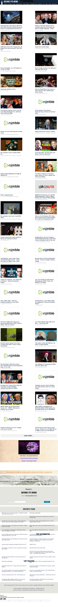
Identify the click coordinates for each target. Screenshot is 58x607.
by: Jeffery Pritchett (38, 114)
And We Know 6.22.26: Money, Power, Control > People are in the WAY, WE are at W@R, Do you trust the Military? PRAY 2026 (46, 430)
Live (43, 3)
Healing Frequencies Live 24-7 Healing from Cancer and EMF (11, 428)
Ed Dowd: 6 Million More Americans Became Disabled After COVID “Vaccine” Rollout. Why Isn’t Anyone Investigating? (11, 324)
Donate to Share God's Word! (29, 461)
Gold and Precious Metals (47, 220)
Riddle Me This (33, 544)
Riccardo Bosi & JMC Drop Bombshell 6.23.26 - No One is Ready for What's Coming (45, 260)
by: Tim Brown (37, 389)
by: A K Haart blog (4, 240)
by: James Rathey (38, 178)
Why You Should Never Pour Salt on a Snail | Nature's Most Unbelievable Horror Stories (45, 90)
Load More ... (28, 436)
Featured (5, 3)
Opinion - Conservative (17, 155)
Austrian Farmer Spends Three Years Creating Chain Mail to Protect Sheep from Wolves (11, 344)
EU (8, 240)
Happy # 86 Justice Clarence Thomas (45, 131)
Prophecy (44, 114)
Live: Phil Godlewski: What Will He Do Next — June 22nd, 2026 (45, 322)
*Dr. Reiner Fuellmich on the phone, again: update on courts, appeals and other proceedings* (45, 175)
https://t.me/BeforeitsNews (36, 481)
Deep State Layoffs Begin (42, 47)
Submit (47, 501)
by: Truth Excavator (38, 367)
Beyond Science (19, 3)
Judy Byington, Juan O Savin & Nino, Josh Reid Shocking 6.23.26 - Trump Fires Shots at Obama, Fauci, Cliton (10, 260)
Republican (45, 199)
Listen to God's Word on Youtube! (29, 458)
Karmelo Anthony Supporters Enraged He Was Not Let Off (14, 544)
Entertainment (44, 93)
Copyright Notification (38, 585)
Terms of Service (29, 585)
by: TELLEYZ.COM (4, 134)
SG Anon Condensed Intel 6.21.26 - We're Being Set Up (13, 574)
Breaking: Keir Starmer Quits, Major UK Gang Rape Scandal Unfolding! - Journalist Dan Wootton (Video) (11, 387)
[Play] (29, 447)
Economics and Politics (45, 155)
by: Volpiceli (37, 241)
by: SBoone (37, 30)
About (5, 585)
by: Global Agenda (4, 30)
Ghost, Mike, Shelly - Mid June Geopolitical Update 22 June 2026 (9, 301)
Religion (41, 30)
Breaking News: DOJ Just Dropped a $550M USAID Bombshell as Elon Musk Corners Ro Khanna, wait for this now (45, 239)
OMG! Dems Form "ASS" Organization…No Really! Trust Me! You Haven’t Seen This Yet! (11, 48)
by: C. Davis (3, 90)
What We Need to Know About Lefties (37, 547)
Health (14, 3)
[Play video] (11, 17)
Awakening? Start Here (13, 430)
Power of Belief (26, 3)
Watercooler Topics (11, 347)
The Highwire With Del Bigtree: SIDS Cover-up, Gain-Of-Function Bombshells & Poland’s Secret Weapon (13, 580)
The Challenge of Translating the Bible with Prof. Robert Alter (45, 364)
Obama (41, 305)
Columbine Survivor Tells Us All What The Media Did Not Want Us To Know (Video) (45, 387)
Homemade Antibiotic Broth (8, 89)
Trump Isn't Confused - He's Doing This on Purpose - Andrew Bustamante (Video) (11, 281)
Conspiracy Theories (44, 389)
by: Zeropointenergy (38, 199)
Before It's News (11, 1)
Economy (10, 3)
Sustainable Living (33, 3)
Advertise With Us (11, 585)
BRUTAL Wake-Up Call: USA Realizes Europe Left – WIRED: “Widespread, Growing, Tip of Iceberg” (10, 408)
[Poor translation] (4, 599)
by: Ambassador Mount (39, 48)
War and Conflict (47, 48)
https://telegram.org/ (16, 481)
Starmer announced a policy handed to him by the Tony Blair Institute (11, 238)
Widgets (52, 585)
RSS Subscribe (46, 585)
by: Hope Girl (3, 114)
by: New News (37, 155)
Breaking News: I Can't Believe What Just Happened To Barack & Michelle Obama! (45, 302)
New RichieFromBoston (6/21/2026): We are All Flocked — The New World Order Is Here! (42, 580)
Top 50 (49, 3)
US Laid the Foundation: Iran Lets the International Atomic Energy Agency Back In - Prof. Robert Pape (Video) (14, 571)
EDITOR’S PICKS (29, 509)
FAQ (16, 585)
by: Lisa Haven (3, 51)
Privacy (23, 585)
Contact (19, 585)
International (44, 178)
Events (9, 30)
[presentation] (35, 500)
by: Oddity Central (4, 347)
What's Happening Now (7, 195)
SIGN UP (23, 495)
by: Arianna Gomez (38, 411)
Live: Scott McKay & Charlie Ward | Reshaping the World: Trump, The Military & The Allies (44, 281)
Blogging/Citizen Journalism (13, 134)
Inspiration (40, 3)
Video (46, 3)
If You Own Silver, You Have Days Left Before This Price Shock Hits (45, 153)
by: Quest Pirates (38, 93)
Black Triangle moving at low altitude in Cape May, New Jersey (45, 68)
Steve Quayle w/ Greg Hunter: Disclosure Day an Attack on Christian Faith (45, 112)
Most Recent (54, 3)
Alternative (9, 51)
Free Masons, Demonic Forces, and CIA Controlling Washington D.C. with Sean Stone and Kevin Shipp (11, 112)
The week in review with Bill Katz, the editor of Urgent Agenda (45, 343)
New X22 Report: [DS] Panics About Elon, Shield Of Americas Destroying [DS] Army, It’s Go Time (11, 365)
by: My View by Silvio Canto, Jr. (6, 155)
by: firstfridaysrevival (4, 430)
